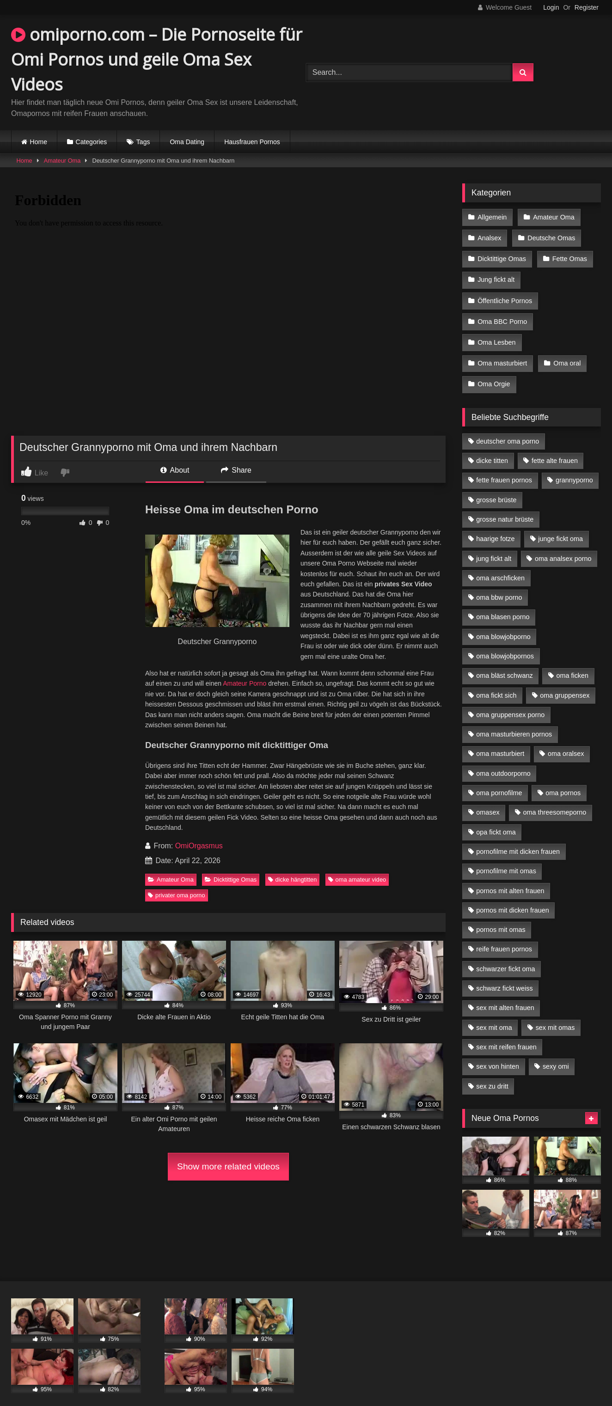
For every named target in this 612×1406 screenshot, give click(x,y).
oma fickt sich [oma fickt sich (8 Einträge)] (496, 683)
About (174, 470)
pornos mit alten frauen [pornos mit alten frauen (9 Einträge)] (510, 879)
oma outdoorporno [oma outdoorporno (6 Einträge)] (503, 761)
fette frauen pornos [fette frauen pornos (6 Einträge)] (504, 468)
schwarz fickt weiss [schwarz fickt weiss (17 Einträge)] (504, 976)
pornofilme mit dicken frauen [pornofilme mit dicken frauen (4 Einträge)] (518, 839)
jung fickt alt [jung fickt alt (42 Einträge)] (493, 546)
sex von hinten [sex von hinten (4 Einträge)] (497, 1054)
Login (551, 7)
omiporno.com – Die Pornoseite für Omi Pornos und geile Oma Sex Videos (156, 59)
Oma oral (566, 353)
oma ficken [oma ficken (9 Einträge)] (572, 663)
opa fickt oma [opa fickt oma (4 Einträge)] (496, 820)
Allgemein (492, 216)
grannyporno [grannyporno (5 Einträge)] (574, 468)
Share (236, 470)
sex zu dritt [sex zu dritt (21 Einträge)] (492, 1074)
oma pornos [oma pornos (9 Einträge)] (563, 781)
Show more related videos (228, 1166)
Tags (143, 142)
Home (38, 142)
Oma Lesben (496, 334)
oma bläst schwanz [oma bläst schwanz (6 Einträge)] (504, 663)
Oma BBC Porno (502, 314)
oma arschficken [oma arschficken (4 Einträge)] (500, 566)
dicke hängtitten (292, 879)
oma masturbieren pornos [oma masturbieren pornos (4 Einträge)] (514, 722)
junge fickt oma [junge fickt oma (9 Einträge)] (560, 526)
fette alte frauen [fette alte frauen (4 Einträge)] (555, 448)
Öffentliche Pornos (504, 294)
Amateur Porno (244, 683)
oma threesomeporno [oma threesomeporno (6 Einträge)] (554, 800)
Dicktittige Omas (231, 879)
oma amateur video (357, 879)
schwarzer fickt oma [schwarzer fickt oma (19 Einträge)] (505, 957)
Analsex (489, 236)
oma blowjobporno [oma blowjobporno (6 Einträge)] (503, 624)
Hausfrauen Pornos (252, 142)
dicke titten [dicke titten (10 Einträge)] (492, 448)
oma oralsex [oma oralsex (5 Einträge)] (566, 741)
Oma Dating (187, 142)
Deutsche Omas (550, 236)
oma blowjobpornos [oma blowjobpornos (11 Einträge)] (505, 644)
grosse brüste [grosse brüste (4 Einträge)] (496, 488)
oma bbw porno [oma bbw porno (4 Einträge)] (499, 585)
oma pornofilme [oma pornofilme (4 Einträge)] (499, 781)
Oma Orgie (493, 373)
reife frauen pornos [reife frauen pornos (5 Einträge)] (504, 937)
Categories (91, 142)
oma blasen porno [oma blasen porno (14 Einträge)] (502, 605)
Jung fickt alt (495, 275)
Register (587, 7)
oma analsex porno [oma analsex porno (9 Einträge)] (563, 546)
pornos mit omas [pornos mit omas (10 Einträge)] (500, 917)
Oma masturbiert (502, 353)
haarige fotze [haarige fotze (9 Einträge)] (495, 526)
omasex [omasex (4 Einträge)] (487, 800)
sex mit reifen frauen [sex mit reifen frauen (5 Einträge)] (506, 1035)
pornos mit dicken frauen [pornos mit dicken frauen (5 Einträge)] (512, 898)
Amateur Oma (62, 160)
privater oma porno (176, 895)
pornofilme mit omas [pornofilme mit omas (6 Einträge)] (506, 859)
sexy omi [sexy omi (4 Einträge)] (556, 1054)
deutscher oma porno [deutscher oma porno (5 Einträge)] (507, 429)
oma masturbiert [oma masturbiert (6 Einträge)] (500, 741)
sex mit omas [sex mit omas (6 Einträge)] (555, 1015)
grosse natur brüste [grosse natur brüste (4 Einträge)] (504, 507)
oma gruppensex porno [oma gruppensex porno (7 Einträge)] (510, 702)
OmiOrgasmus (199, 846)
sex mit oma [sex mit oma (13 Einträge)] (494, 1015)
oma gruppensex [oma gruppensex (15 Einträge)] (564, 683)
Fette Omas (568, 256)
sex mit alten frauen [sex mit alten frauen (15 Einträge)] (505, 995)
